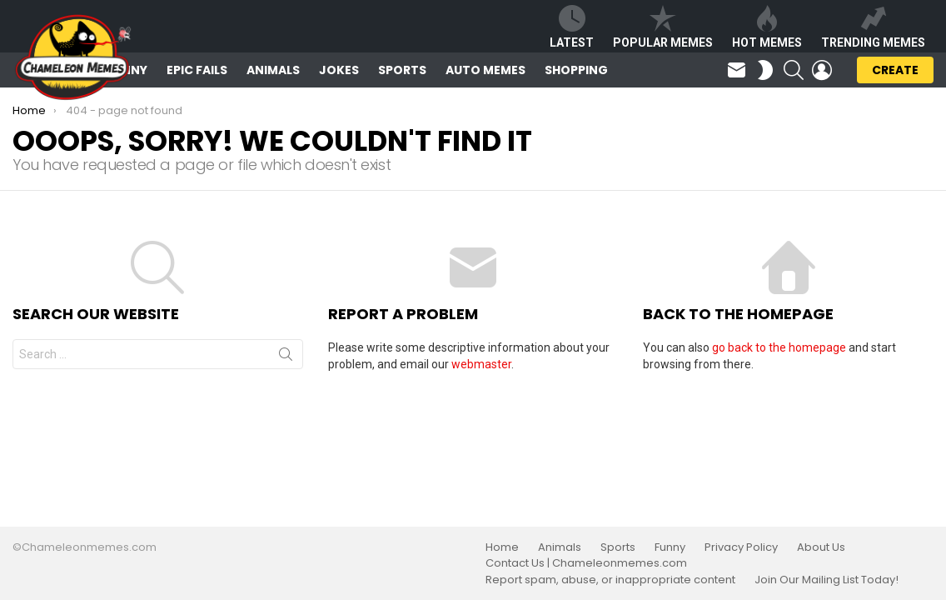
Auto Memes (485, 70)
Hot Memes (767, 27)
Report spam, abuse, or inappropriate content (610, 580)
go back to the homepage (779, 347)
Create (895, 72)
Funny (670, 547)
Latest (572, 27)
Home (502, 547)
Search (285, 357)
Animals (273, 70)
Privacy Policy (741, 547)
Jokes (339, 70)
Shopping (576, 70)
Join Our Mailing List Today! (826, 580)
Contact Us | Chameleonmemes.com (586, 563)
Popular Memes (663, 27)
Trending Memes (873, 27)
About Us (821, 547)
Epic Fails (197, 70)
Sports (402, 70)
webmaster (481, 364)
